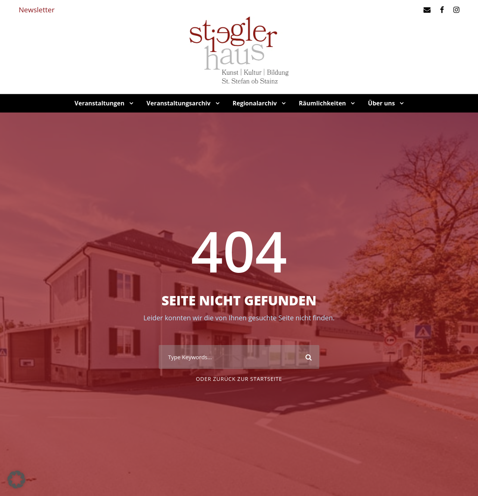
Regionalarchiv (255, 103)
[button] (16, 479)
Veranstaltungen (100, 103)
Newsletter (37, 10)
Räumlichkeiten (322, 103)
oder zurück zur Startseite (239, 378)
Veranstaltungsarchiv (178, 103)
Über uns (381, 103)
